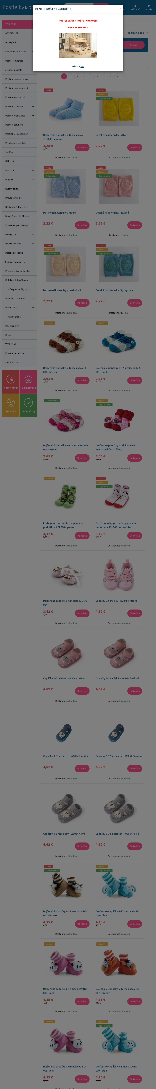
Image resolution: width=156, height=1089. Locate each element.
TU (82, 66)
